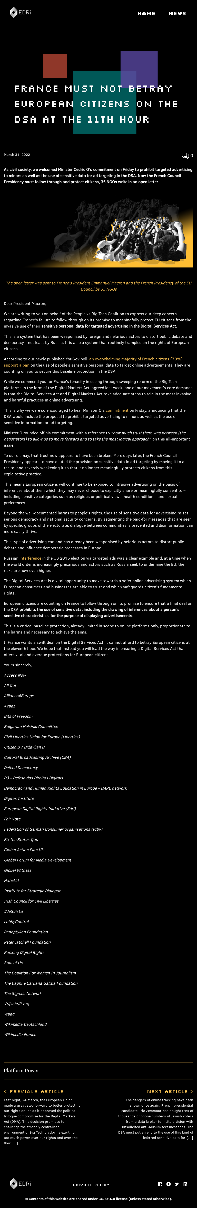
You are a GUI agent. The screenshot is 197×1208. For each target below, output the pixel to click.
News (177, 13)
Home (146, 13)
